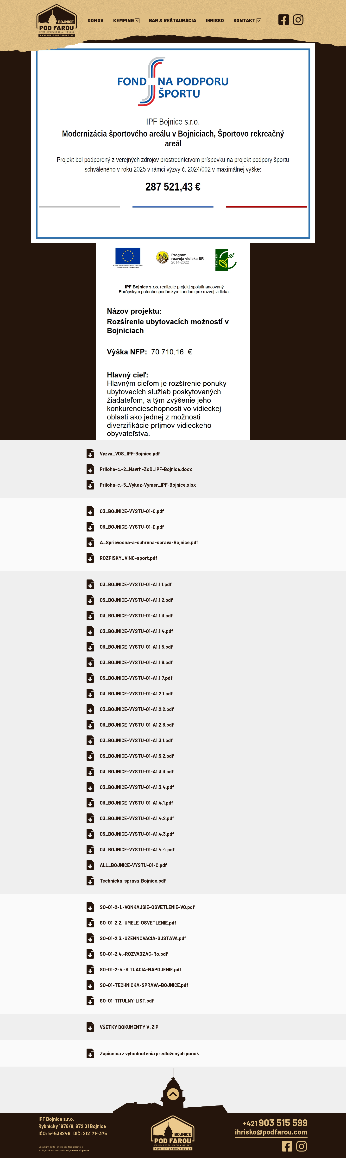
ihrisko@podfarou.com (271, 1131)
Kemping (126, 20)
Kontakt (247, 20)
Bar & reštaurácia (172, 20)
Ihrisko (215, 20)
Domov (96, 20)
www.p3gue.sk (80, 1150)
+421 (275, 1123)
